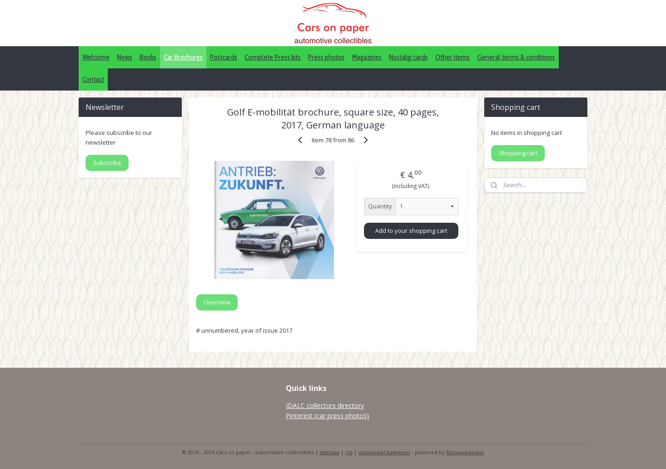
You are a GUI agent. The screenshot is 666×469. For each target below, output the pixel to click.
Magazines (367, 57)
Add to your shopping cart (411, 230)
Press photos (326, 57)
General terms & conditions (516, 57)
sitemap (329, 452)
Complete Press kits (273, 57)
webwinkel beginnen (384, 452)
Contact (93, 79)
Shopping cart (518, 153)
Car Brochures (183, 57)
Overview (217, 302)
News (124, 57)
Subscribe (107, 162)
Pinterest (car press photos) (327, 415)
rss (348, 452)
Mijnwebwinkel (465, 452)
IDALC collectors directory (325, 405)
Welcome (96, 57)
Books (148, 57)
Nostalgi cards (408, 57)
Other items (452, 57)
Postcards (223, 57)
